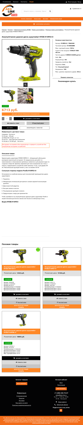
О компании (7, 2)
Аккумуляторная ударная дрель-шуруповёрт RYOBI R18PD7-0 (60, 267)
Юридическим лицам (56, 18)
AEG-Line (9, 10)
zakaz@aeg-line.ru (61, 395)
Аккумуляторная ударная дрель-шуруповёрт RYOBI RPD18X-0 (20, 267)
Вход (79, 2)
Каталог (16, 2)
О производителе (22, 396)
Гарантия (21, 398)
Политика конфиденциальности (21, 405)
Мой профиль (61, 388)
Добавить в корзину (31, 118)
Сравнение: (76, 8)
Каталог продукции (26, 18)
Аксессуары (37, 18)
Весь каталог (21, 383)
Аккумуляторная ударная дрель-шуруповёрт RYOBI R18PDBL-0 (20, 331)
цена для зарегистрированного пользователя (25, 114)
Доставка (45, 18)
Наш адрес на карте (22, 403)
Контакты (24, 2)
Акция (31, 2)
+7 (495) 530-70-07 (61, 393)
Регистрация (72, 2)
